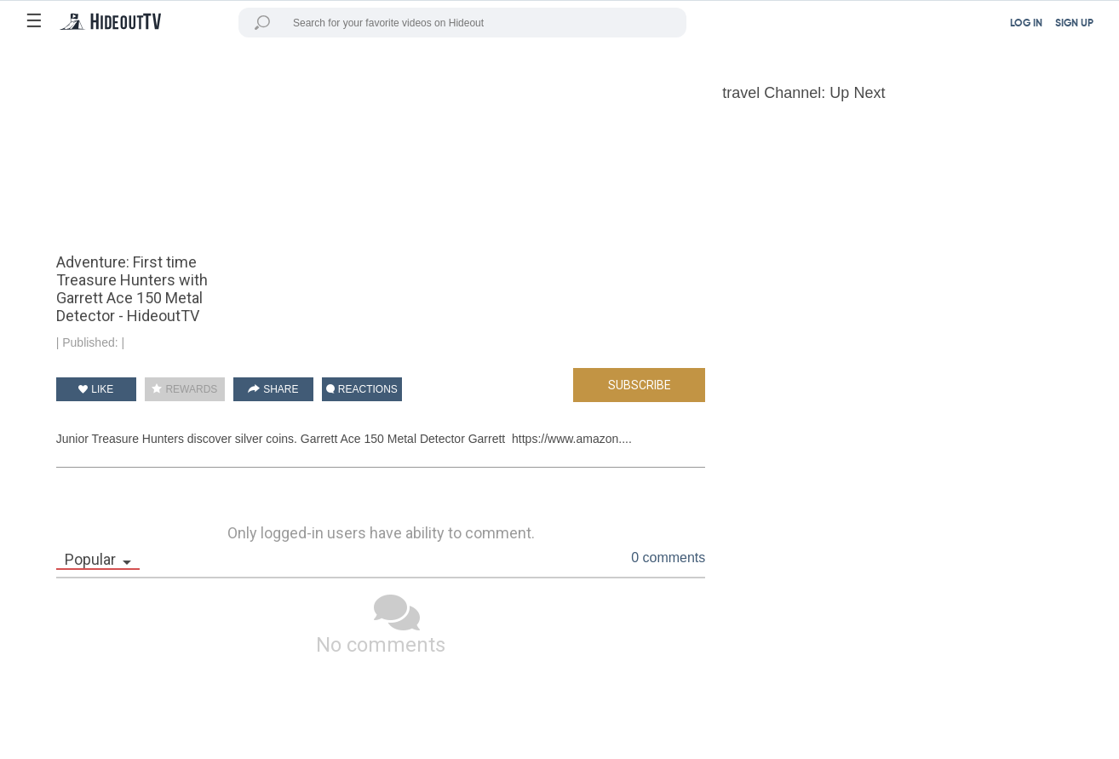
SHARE (273, 389)
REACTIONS (362, 389)
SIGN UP (1074, 24)
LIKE (95, 389)
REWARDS (184, 389)
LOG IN (1026, 24)
